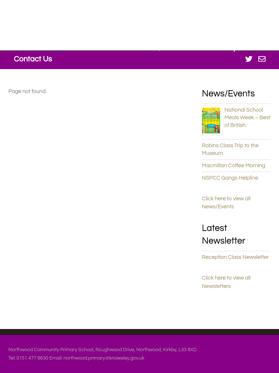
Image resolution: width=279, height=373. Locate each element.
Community (216, 48)
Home (24, 48)
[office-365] (262, 58)
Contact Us (33, 59)
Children (105, 48)
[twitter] (249, 58)
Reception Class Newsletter (235, 257)
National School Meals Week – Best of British (248, 117)
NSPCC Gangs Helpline (230, 178)
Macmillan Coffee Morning (233, 165)
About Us (62, 48)
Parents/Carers (158, 48)
